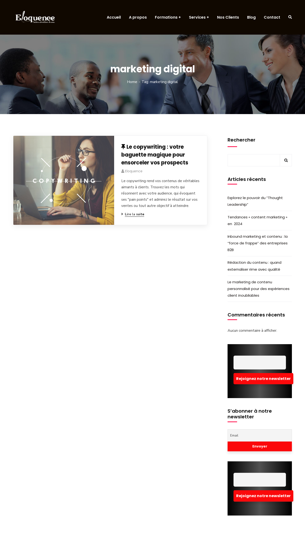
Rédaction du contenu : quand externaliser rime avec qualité (254, 266)
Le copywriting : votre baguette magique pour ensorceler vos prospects (154, 154)
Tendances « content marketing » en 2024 (257, 220)
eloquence (133, 171)
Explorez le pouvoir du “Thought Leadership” (255, 201)
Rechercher (241, 140)
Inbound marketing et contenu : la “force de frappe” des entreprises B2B (258, 243)
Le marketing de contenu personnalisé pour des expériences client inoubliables (259, 288)
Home (132, 81)
